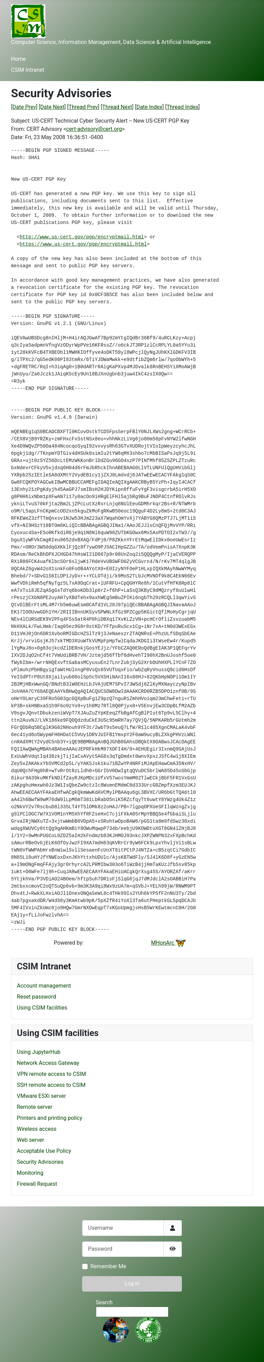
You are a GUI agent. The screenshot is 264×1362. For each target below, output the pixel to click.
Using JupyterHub (38, 1052)
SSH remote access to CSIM (51, 1085)
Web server (30, 1140)
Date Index (149, 107)
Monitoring (30, 1173)
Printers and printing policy (49, 1118)
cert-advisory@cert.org (94, 129)
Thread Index (182, 107)
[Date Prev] (24, 107)
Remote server (34, 1107)
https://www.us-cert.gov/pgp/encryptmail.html (83, 244)
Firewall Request (37, 1184)
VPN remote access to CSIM (51, 1074)
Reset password (36, 996)
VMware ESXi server (41, 1096)
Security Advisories (40, 1162)
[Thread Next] (117, 107)
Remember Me (108, 1266)
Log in (131, 1283)
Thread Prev (83, 107)
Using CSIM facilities (42, 1007)
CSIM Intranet (27, 70)
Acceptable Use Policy (44, 1151)
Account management (44, 985)
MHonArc (168, 942)
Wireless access (36, 1129)
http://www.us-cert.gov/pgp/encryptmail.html (82, 237)
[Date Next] (52, 107)
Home (18, 59)
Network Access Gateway (48, 1063)
